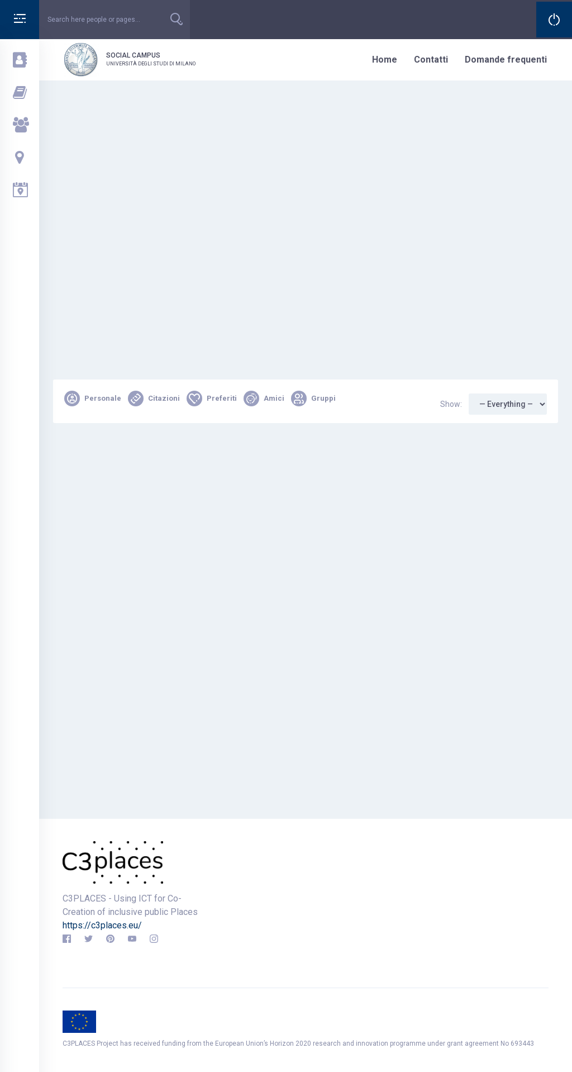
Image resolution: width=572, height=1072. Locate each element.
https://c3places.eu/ (102, 925)
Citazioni (154, 398)
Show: (451, 403)
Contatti (431, 59)
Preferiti (212, 398)
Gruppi (313, 398)
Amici (264, 398)
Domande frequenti (506, 59)
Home (384, 59)
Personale (92, 398)
